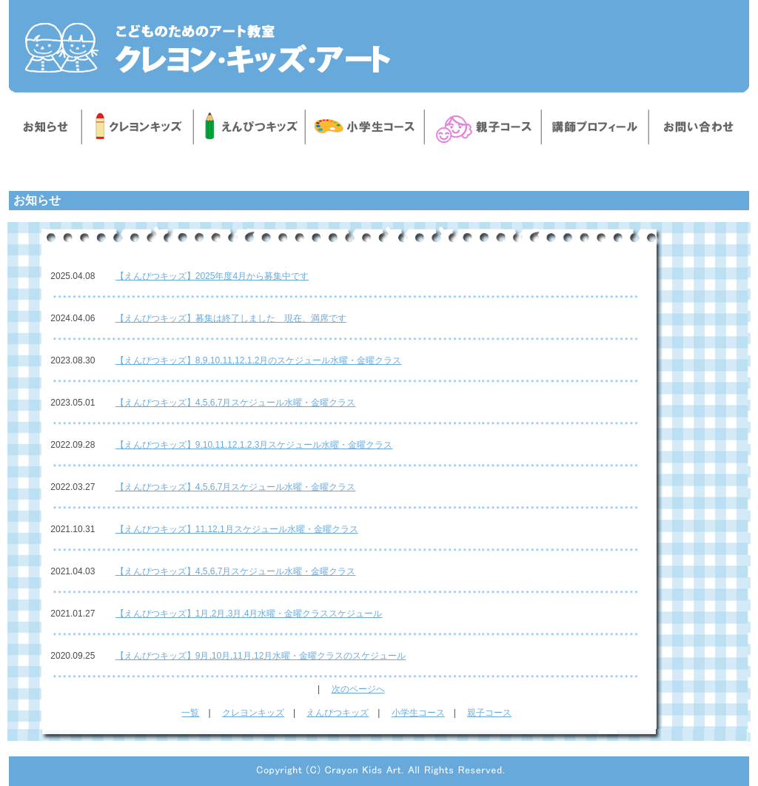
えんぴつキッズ (337, 713)
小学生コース (418, 713)
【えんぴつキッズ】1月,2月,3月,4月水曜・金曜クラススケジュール (249, 613)
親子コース (489, 713)
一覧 (190, 713)
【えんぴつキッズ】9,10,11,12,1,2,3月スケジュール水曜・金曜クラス (254, 445)
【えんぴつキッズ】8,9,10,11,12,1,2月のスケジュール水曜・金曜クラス (258, 360)
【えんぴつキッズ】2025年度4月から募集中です (212, 276)
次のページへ (358, 689)
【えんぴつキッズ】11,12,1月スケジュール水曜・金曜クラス (236, 529)
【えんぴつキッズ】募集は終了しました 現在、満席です (230, 318)
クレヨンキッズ (253, 713)
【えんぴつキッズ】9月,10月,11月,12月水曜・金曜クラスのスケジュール (260, 656)
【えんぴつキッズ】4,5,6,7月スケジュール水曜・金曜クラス (235, 402)
